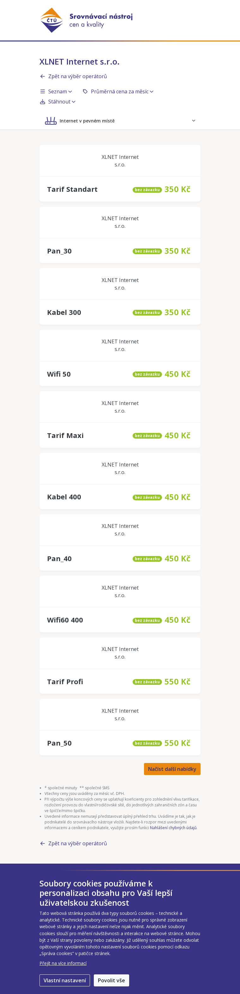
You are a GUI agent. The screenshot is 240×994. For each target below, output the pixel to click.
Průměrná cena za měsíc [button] (117, 91)
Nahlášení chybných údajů (173, 827)
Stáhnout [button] (57, 101)
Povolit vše (111, 980)
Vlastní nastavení (65, 980)
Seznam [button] (55, 91)
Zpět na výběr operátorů (73, 76)
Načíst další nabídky (172, 769)
